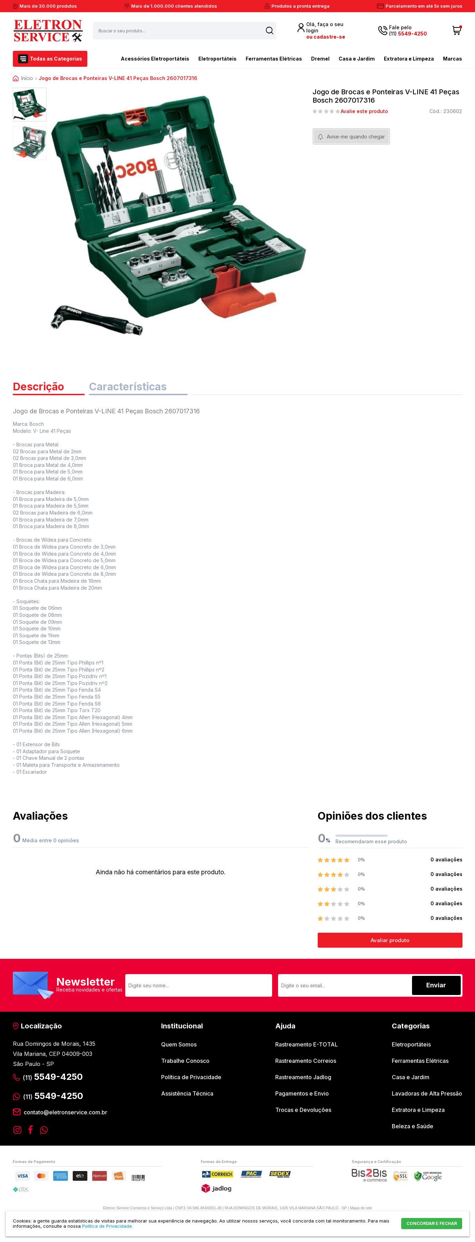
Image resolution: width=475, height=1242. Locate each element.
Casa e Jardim (357, 59)
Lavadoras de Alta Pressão (427, 1093)
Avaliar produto (390, 940)
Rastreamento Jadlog (303, 1077)
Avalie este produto (364, 111)
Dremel (320, 59)
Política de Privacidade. (107, 1226)
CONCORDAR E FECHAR (431, 1223)
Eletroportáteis (217, 59)
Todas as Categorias (56, 59)
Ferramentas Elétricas (274, 59)
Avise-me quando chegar (356, 137)
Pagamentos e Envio (302, 1093)
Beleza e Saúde (412, 1126)
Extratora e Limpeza (409, 59)
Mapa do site (361, 1208)
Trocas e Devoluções (303, 1109)
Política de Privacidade (191, 1077)
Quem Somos (179, 1044)
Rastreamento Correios (305, 1060)
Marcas (452, 59)
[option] (30, 104)
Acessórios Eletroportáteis (142, 58)
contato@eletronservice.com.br (65, 1112)
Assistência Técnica (187, 1093)
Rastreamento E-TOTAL (306, 1044)
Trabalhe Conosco (185, 1060)
